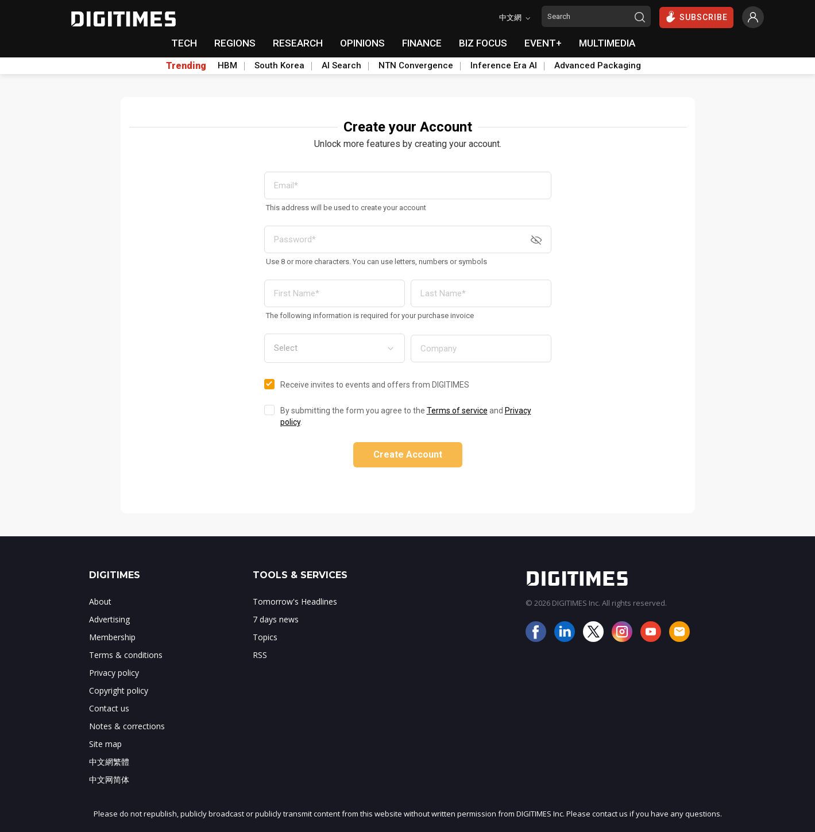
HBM (227, 65)
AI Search (341, 65)
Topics (265, 637)
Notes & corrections (127, 726)
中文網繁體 (109, 761)
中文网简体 (109, 779)
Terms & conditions (126, 654)
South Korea (279, 65)
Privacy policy (114, 672)
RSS (260, 654)
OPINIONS (362, 43)
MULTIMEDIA (607, 43)
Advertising (109, 619)
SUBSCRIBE (696, 16)
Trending (186, 66)
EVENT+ (543, 43)
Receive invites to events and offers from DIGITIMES (374, 384)
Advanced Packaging (597, 65)
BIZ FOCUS (483, 43)
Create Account (407, 454)
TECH (184, 43)
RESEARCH (298, 43)
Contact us (109, 708)
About (100, 601)
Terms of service (457, 410)
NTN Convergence (415, 65)
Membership (112, 637)
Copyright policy (118, 690)
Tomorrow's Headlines (295, 601)
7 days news (276, 619)
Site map (105, 743)
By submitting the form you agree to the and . (405, 416)
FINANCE (422, 43)
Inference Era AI (503, 65)
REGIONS (235, 43)
